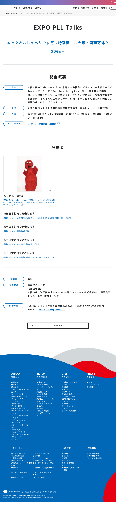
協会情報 (95, 8)
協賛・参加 (85, 8)
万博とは (17, 8)
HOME (8, 13)
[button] (109, 353)
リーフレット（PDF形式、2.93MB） (49, 123)
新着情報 (76, 8)
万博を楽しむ (27, 8)
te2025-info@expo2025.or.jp (58, 309)
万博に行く (39, 8)
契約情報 (103, 8)
